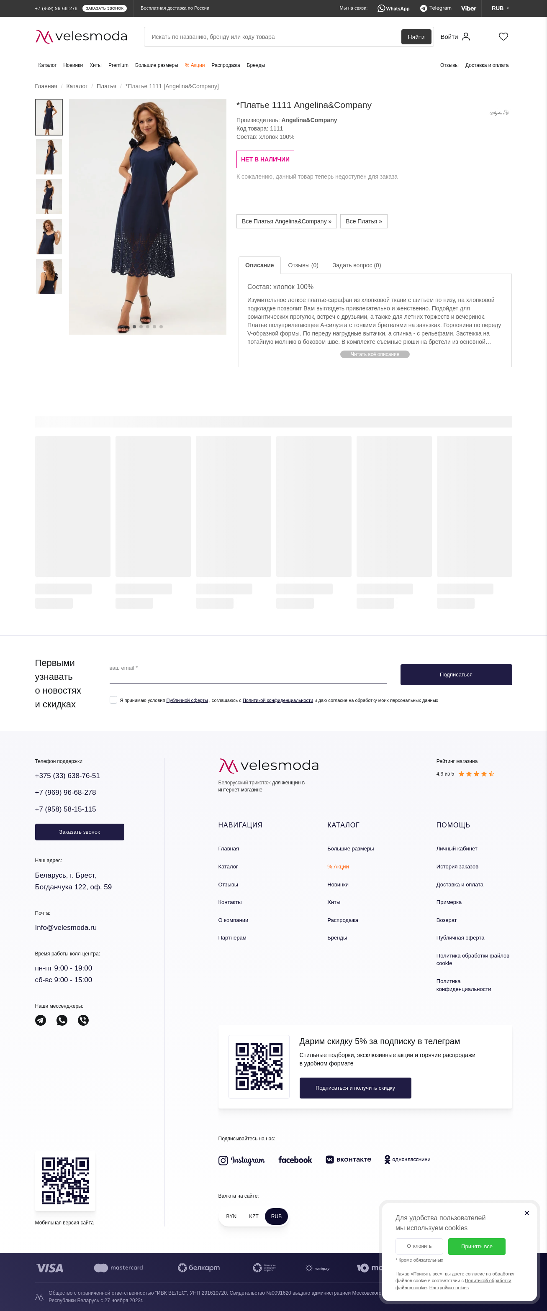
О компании (233, 920)
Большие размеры (156, 65)
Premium (118, 65)
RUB (276, 1216)
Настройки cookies (449, 1287)
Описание (259, 265)
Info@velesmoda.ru (66, 928)
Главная (46, 86)
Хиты (96, 65)
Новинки (73, 65)
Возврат (447, 920)
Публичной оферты (187, 700)
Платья (106, 86)
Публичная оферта (461, 938)
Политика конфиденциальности (464, 985)
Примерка (449, 902)
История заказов (457, 866)
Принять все (477, 1246)
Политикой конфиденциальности (278, 700)
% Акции (195, 65)
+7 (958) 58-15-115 (65, 809)
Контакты (230, 902)
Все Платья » (364, 221)
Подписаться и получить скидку (355, 1088)
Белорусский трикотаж (244, 783)
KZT (254, 1216)
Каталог (48, 65)
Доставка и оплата (487, 65)
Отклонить (419, 1246)
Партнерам (232, 938)
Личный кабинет (457, 848)
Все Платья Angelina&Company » (286, 221)
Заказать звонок (79, 832)
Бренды (256, 65)
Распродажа (225, 65)
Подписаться (456, 674)
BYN (231, 1216)
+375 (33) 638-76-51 (67, 776)
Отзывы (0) (303, 265)
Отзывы (449, 65)
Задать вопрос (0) (357, 265)
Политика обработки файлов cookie (473, 960)
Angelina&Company (309, 120)
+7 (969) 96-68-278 (65, 792)
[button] (375, 354)
